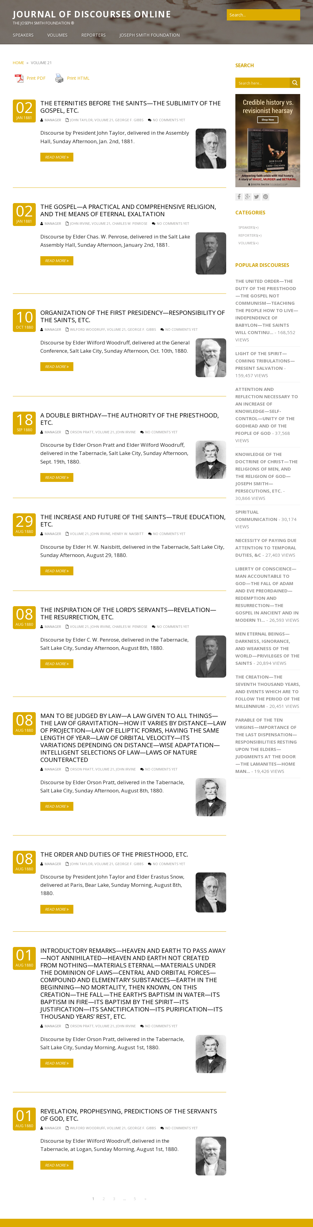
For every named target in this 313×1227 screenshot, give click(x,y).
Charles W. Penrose (129, 223)
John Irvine (80, 223)
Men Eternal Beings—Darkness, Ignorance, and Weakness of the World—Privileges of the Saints (267, 648)
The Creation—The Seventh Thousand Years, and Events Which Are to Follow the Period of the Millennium (267, 691)
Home (18, 62)
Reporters (247, 235)
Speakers (246, 227)
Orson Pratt (82, 432)
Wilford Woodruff (87, 329)
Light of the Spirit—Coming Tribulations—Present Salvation (265, 360)
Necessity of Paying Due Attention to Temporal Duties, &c (265, 547)
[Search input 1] (263, 82)
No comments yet (169, 120)
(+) (256, 227)
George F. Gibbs (129, 120)
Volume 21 (103, 120)
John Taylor (81, 120)
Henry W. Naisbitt (128, 533)
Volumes (246, 243)
